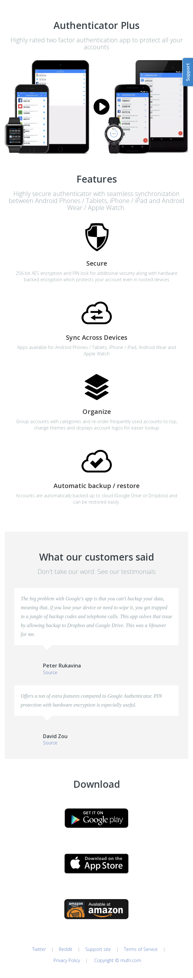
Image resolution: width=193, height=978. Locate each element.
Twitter (39, 949)
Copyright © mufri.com (117, 960)
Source (50, 672)
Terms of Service (141, 949)
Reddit (65, 949)
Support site (98, 949)
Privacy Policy (66, 960)
